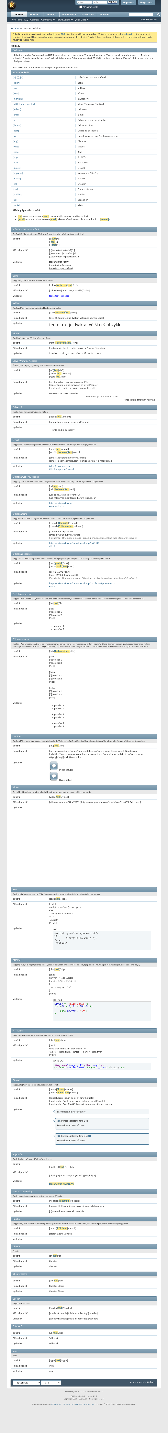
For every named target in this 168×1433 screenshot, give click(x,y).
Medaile (104, 14)
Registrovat (146, 2)
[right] (22, 103)
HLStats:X (35, 14)
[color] (16, 82)
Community (46, 20)
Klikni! (52, 546)
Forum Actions (63, 20)
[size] (15, 88)
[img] (15, 141)
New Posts (17, 20)
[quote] (16, 167)
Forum (19, 14)
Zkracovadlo (87, 14)
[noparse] (18, 173)
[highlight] (18, 98)
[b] (14, 77)
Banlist (51, 14)
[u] (21, 77)
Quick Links (80, 20)
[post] (16, 130)
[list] (15, 135)
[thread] (17, 125)
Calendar (34, 20)
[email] (16, 114)
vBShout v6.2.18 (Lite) (60, 1404)
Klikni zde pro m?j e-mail (61, 469)
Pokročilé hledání (149, 19)
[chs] (15, 189)
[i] (18, 77)
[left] (15, 103)
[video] (16, 146)
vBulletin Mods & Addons (83, 1404)
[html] (16, 162)
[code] (16, 151)
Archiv (142, 1382)
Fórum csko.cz (56, 506)
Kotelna (134, 1382)
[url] (15, 119)
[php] (15, 157)
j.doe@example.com (60, 466)
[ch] (15, 183)
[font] (16, 93)
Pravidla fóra (69, 14)
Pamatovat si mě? (88, 7)
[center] (31, 103)
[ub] (15, 199)
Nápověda (128, 2)
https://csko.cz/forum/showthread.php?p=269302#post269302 (82, 583)
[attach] (17, 178)
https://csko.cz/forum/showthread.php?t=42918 (74, 543)
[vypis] (16, 205)
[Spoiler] (17, 194)
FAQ (26, 20)
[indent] (17, 109)
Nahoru (151, 1382)
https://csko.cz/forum (60, 503)
